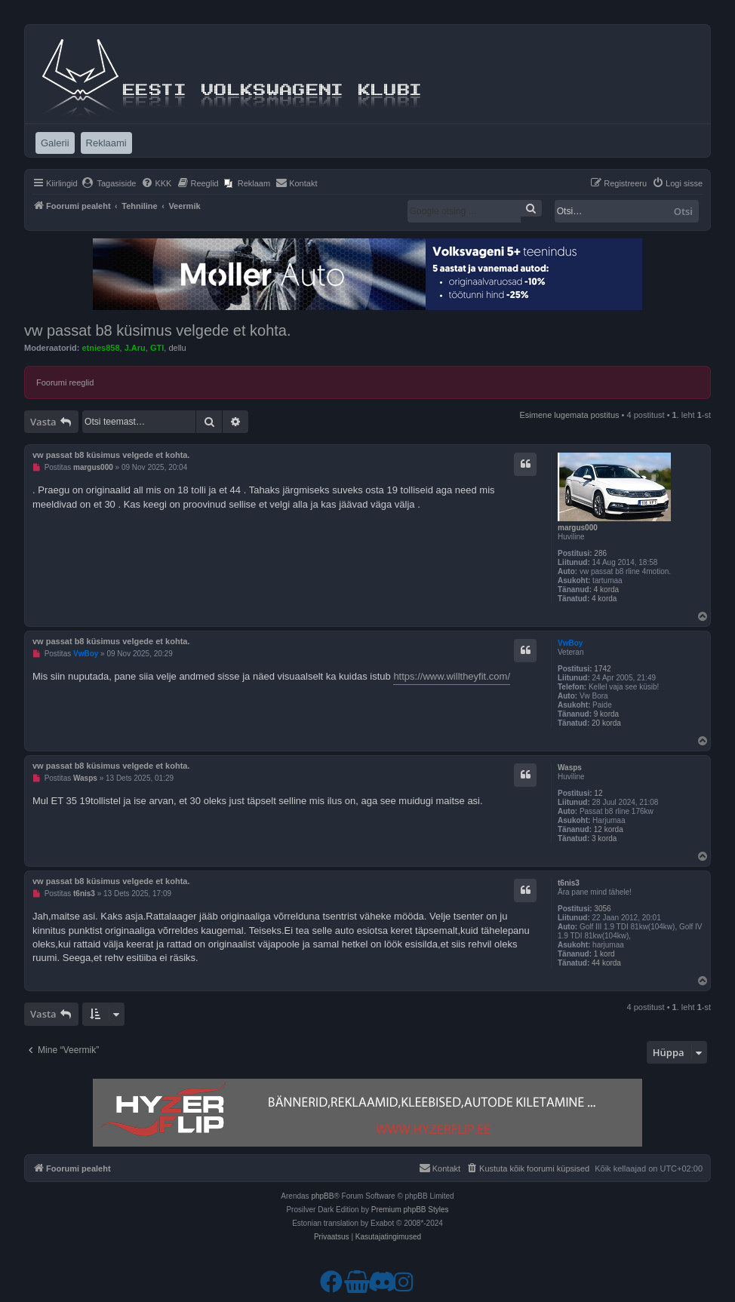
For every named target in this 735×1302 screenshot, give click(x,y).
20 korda (606, 723)
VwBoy (570, 643)
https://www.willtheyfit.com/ (451, 676)
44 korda (606, 963)
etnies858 (100, 347)
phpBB (322, 1196)
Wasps (570, 767)
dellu (177, 347)
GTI (157, 347)
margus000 (578, 528)
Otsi (683, 211)
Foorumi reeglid (65, 382)
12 (598, 793)
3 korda (604, 838)
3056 (602, 908)
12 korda (608, 829)
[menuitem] (109, 183)
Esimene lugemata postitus (569, 414)
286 (600, 553)
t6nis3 (569, 883)
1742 (602, 669)
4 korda (606, 589)
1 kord (604, 954)
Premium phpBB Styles (410, 1209)
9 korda (606, 714)
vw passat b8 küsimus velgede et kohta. (157, 330)
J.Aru (135, 347)
